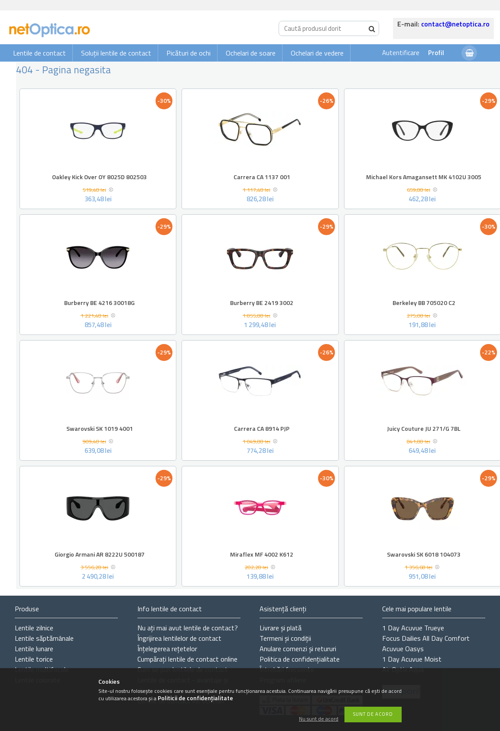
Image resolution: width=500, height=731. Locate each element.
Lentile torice (34, 659)
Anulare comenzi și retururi (298, 648)
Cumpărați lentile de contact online (187, 659)
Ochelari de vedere (317, 53)
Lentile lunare (34, 648)
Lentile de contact (39, 53)
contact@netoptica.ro (455, 24)
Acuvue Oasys (403, 648)
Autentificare (400, 53)
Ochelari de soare (251, 53)
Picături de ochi (188, 53)
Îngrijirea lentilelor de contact (179, 638)
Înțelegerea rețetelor (167, 648)
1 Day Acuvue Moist (412, 659)
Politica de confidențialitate (300, 659)
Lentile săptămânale (44, 638)
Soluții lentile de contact (116, 53)
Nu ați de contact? (187, 628)
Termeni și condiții (285, 638)
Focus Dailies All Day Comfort (426, 638)
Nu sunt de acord (318, 719)
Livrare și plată (281, 628)
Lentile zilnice (34, 628)
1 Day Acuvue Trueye (413, 628)
